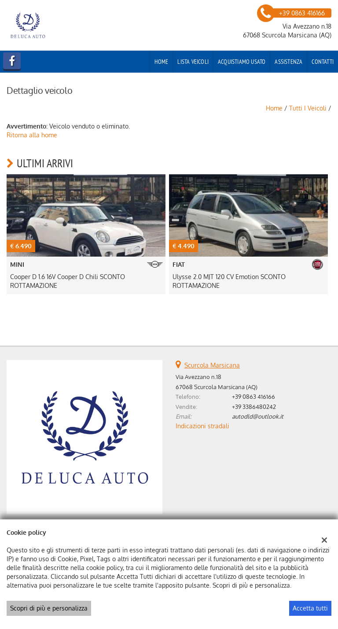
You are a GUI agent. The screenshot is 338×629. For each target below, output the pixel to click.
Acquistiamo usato (241, 62)
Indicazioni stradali (202, 426)
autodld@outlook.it (257, 416)
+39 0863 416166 (253, 396)
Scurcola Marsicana (212, 365)
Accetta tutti (310, 608)
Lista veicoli (193, 62)
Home (161, 62)
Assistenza (288, 62)
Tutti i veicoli (308, 108)
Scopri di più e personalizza (49, 608)
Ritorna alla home (32, 135)
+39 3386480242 (254, 406)
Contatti (323, 62)
